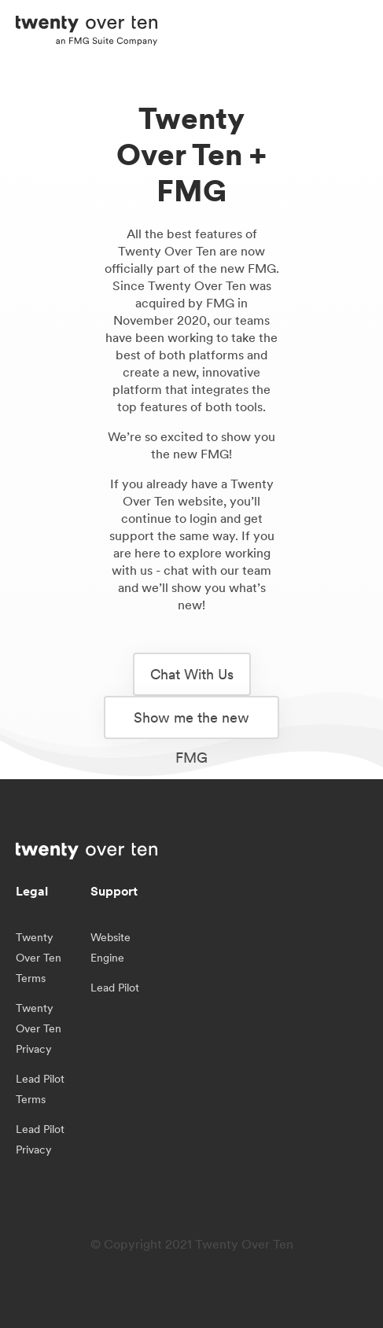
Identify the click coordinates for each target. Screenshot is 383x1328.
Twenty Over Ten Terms (38, 957)
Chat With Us (192, 674)
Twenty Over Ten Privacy (38, 1028)
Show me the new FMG (191, 723)
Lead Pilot (114, 987)
